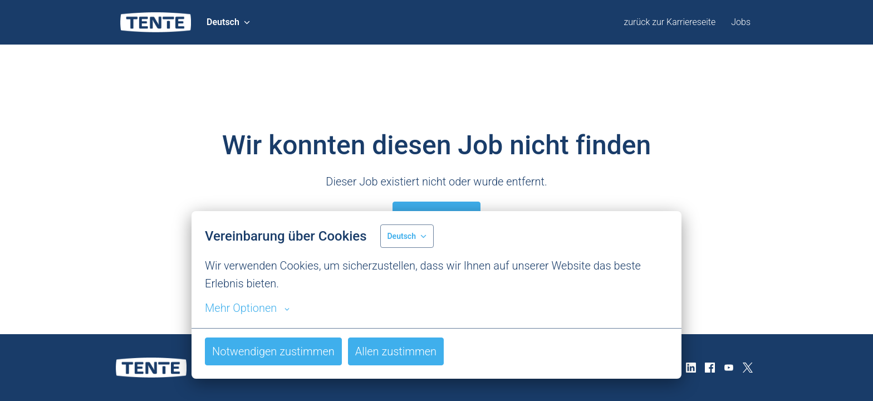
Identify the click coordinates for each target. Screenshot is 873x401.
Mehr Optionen (247, 308)
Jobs (741, 22)
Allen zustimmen (395, 351)
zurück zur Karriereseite (669, 22)
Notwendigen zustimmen (273, 351)
